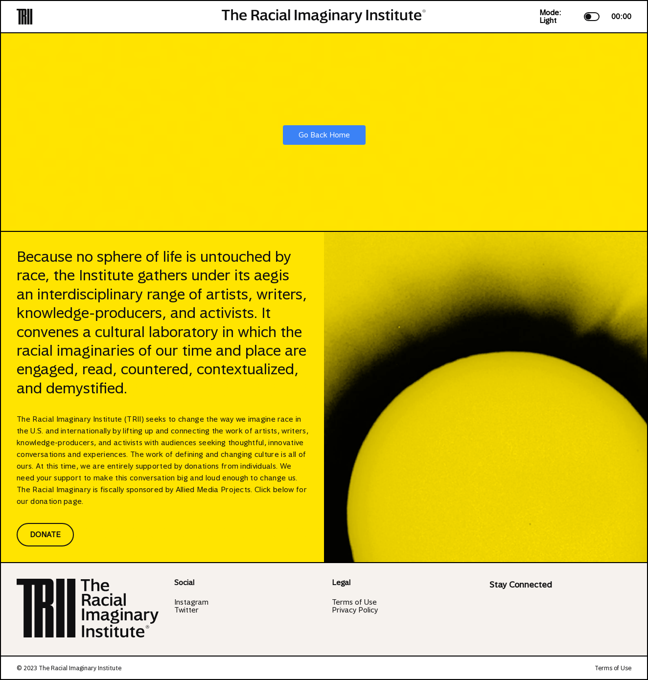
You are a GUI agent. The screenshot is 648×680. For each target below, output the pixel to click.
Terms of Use (354, 602)
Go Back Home (324, 135)
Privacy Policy (355, 610)
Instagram (191, 602)
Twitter (186, 610)
